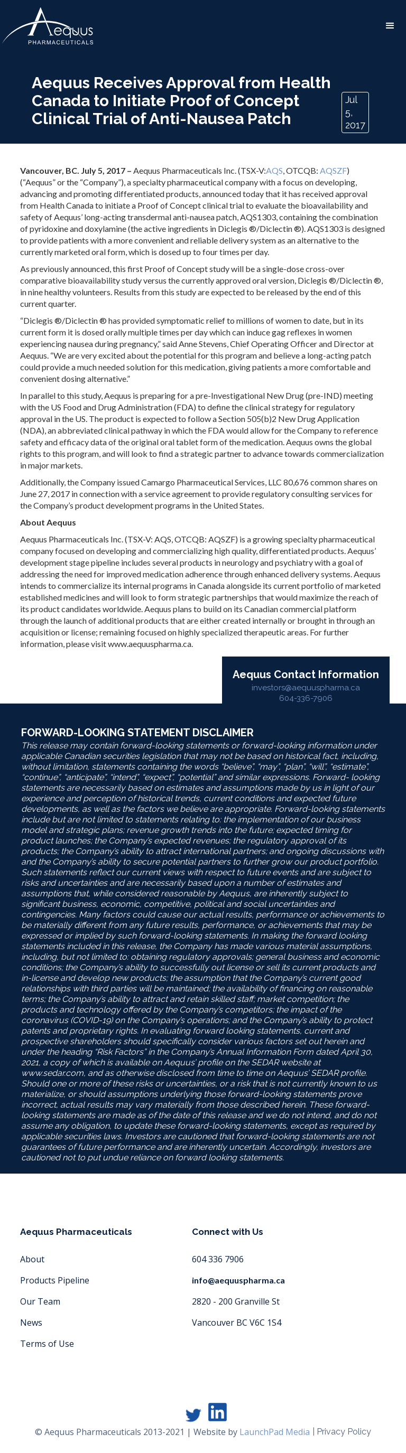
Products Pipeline (54, 1280)
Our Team (40, 1301)
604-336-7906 (306, 698)
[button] (390, 26)
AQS (274, 170)
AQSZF (333, 170)
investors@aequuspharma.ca (306, 687)
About (32, 1259)
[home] (47, 25)
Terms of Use (47, 1343)
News (31, 1322)
